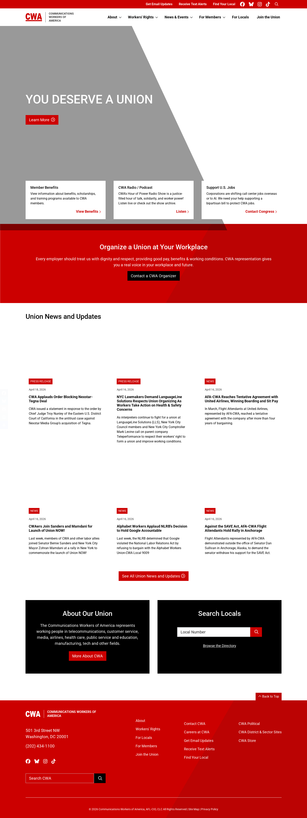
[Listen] (153, 196)
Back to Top (268, 696)
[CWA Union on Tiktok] (269, 4)
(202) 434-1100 (40, 746)
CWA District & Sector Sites (260, 732)
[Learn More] (153, 128)
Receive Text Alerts (193, 4)
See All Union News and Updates (153, 576)
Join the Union (268, 17)
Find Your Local (224, 4)
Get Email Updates (159, 4)
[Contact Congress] (241, 196)
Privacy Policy (209, 809)
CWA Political (249, 724)
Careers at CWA (196, 732)
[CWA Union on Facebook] (243, 4)
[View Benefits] (65, 196)
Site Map (193, 809)
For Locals (240, 17)
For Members (210, 17)
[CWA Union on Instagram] (260, 4)
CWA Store (247, 741)
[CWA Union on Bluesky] (252, 4)
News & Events (176, 17)
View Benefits (88, 212)
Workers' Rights (141, 17)
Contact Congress (261, 212)
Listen (182, 212)
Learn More (42, 119)
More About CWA (87, 656)
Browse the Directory (219, 646)
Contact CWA (194, 724)
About (112, 17)
